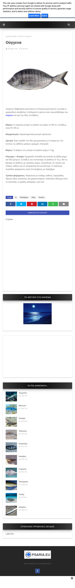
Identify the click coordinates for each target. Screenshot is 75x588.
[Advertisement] (27, 356)
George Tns (13, 49)
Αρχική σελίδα (11, 36)
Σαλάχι (21, 494)
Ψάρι (33, 197)
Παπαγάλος (23, 481)
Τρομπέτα (23, 393)
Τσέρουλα (23, 431)
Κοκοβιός (22, 456)
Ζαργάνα (22, 507)
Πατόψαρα (24, 197)
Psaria (20, 36)
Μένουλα (22, 405)
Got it (44, 16)
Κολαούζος (23, 443)
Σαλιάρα (22, 418)
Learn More (34, 16)
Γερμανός (22, 469)
